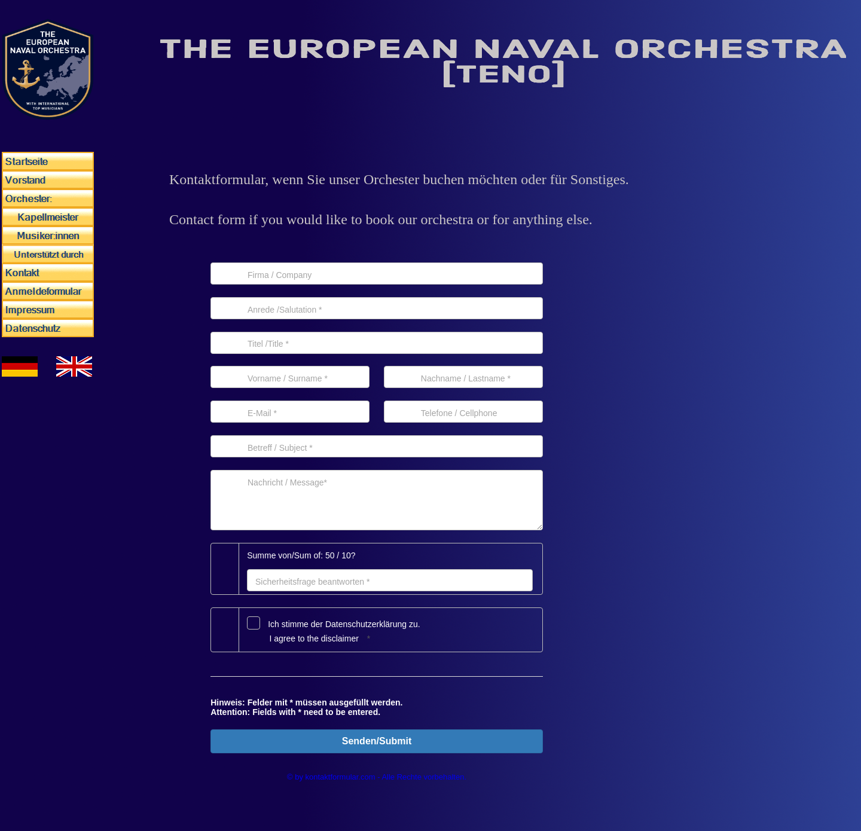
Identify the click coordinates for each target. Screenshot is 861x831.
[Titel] (376, 343)
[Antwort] (390, 580)
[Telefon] (463, 412)
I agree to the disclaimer (313, 638)
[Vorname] (290, 377)
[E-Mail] (290, 412)
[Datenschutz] (253, 623)
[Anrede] (376, 308)
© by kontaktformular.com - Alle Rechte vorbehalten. (376, 776)
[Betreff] (376, 446)
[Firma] (376, 273)
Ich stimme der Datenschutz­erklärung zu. (344, 624)
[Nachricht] (376, 500)
